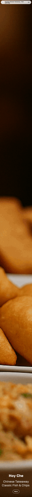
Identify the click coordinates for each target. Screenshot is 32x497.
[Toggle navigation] (28, 2)
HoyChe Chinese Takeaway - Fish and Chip (14, 2)
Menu (16, 491)
